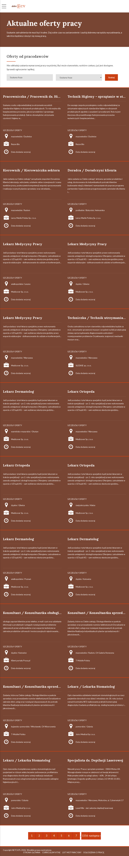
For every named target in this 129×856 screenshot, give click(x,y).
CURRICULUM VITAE (51, 852)
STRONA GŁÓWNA (31, 852)
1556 (85, 835)
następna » (95, 835)
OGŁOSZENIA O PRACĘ (93, 852)
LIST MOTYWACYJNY (71, 852)
